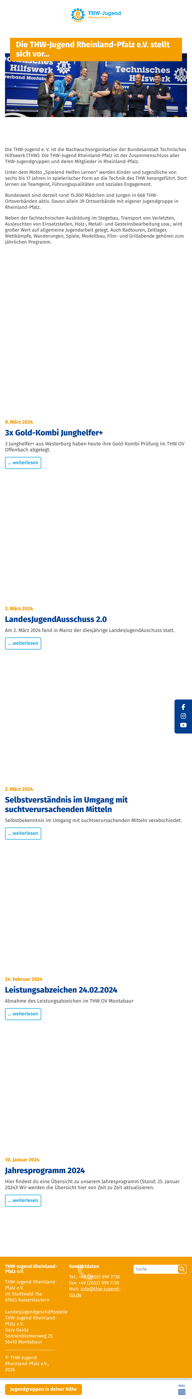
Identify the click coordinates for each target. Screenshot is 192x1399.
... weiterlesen (23, 463)
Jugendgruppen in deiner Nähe (43, 1389)
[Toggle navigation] (181, 1389)
